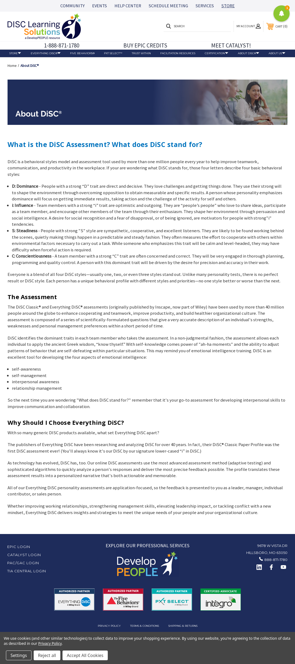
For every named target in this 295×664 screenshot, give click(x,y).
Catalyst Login (24, 555)
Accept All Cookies (85, 655)
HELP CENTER (127, 5)
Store (15, 53)
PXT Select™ (113, 53)
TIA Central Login (26, 571)
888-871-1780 (275, 559)
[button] (147, 563)
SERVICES (205, 5)
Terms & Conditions (144, 625)
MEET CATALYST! (231, 45)
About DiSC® (248, 54)
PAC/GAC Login (23, 563)
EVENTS (99, 5)
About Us (277, 54)
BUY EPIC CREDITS (145, 45)
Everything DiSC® (46, 53)
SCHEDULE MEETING (168, 5)
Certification (216, 53)
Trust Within (141, 53)
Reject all (47, 655)
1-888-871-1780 (61, 45)
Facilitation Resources (177, 53)
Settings (19, 655)
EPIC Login (18, 547)
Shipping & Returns (182, 625)
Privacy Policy (109, 625)
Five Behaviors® (82, 53)
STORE (228, 5)
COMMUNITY (72, 5)
